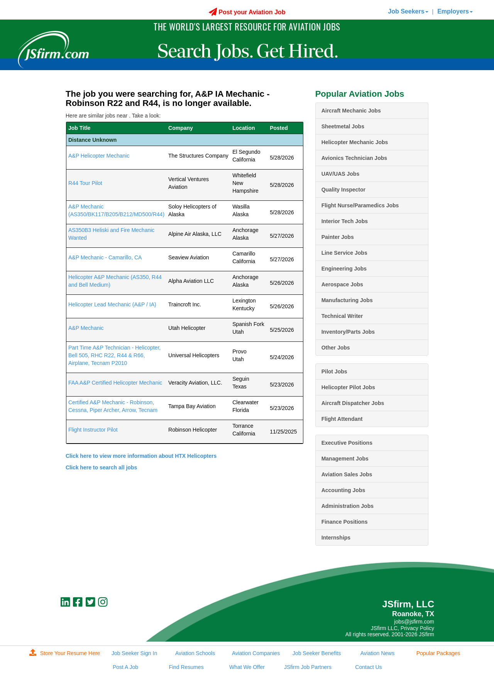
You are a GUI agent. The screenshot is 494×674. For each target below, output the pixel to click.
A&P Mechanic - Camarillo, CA (105, 257)
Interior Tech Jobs (344, 221)
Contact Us (368, 667)
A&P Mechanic (86, 328)
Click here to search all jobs (101, 467)
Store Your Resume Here (64, 653)
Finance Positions (344, 522)
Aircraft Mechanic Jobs (351, 111)
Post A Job (125, 667)
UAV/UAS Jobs (340, 174)
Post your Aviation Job (247, 12)
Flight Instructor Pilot (93, 430)
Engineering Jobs (344, 269)
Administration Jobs (347, 506)
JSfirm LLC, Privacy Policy (402, 628)
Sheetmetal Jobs (342, 126)
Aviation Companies (256, 653)
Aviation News (377, 653)
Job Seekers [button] (408, 11)
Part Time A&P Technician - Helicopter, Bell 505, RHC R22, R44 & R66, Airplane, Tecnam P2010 (114, 355)
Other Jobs (335, 348)
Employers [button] (455, 11)
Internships (335, 537)
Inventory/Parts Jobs (348, 332)
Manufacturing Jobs (347, 300)
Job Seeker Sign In (134, 653)
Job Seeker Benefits (317, 653)
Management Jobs (345, 458)
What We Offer (247, 667)
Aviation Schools (195, 653)
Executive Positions (346, 443)
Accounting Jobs (343, 490)
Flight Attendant (342, 419)
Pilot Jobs (334, 371)
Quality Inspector (343, 190)
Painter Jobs (337, 237)
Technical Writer (342, 316)
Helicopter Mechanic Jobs (354, 142)
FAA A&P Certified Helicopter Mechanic (115, 383)
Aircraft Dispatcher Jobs (352, 403)
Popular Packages (438, 653)
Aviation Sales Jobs (346, 474)
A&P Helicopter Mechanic (98, 156)
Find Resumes (186, 667)
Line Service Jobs (344, 253)
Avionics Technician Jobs (354, 158)
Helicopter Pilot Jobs (348, 387)
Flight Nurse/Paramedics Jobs (360, 205)
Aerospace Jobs (342, 284)
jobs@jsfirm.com (414, 622)
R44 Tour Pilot (85, 183)
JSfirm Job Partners (308, 667)
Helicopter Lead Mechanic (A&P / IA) (112, 304)
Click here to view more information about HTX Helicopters (141, 456)
